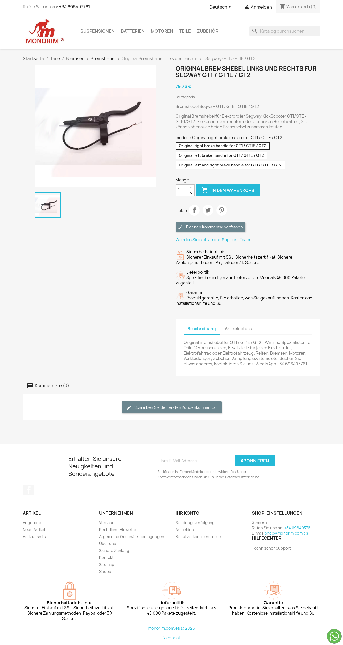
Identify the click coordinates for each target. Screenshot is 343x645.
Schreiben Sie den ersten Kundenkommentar (171, 407)
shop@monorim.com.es (286, 533)
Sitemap (106, 564)
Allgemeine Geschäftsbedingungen (131, 536)
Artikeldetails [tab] (238, 329)
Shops (105, 571)
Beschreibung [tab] (202, 329)
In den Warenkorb (228, 190)
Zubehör (207, 31)
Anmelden (185, 529)
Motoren (162, 31)
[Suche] (284, 31)
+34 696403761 (74, 7)
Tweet (208, 210)
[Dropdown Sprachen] (221, 7)
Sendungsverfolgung (195, 522)
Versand (106, 522)
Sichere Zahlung (114, 550)
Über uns (107, 543)
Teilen (194, 210)
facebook (171, 638)
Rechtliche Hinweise (117, 529)
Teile (185, 31)
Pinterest (221, 210)
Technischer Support (271, 548)
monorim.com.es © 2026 (171, 628)
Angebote (32, 522)
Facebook (28, 490)
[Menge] (182, 190)
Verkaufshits (34, 536)
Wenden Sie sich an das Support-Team (213, 240)
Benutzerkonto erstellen (198, 536)
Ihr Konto (187, 513)
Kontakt (106, 557)
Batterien (133, 31)
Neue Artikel (34, 529)
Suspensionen (97, 31)
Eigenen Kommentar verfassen (210, 227)
